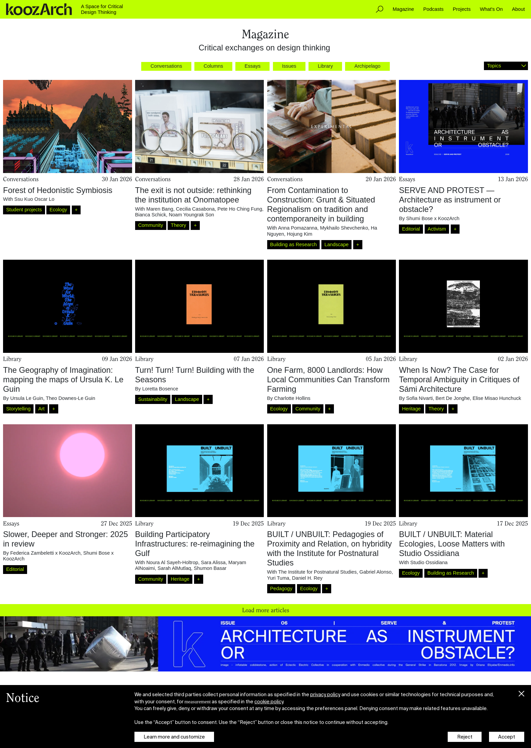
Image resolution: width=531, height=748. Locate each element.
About (518, 9)
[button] (521, 692)
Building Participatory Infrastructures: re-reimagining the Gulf (195, 544)
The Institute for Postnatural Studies (317, 572)
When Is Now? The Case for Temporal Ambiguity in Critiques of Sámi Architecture (459, 379)
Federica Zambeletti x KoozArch (45, 553)
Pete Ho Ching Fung (239, 209)
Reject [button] (464, 737)
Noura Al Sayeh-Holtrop (172, 562)
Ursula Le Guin (26, 398)
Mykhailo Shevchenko (344, 228)
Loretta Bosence (160, 388)
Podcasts (433, 9)
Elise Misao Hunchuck (496, 398)
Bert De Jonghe (453, 398)
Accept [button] (506, 737)
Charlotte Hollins (292, 398)
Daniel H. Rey (307, 578)
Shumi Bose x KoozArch (432, 218)
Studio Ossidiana (428, 562)
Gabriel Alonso (375, 572)
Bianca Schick (150, 214)
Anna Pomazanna (297, 228)
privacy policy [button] (325, 694)
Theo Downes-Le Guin (70, 398)
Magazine (403, 9)
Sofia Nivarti (419, 398)
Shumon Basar (210, 568)
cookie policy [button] (268, 702)
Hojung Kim (299, 234)
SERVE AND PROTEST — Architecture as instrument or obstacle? (450, 200)
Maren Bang (159, 209)
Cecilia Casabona (195, 209)
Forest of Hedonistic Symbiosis (57, 190)
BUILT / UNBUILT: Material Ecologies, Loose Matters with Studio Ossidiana (452, 544)
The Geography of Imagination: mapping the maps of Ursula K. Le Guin (63, 379)
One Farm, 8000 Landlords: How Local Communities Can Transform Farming (328, 379)
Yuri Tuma (278, 578)
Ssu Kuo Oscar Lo (34, 199)
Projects (462, 9)
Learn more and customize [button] (174, 737)
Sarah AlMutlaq (174, 568)
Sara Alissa (213, 562)
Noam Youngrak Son (191, 214)
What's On (491, 9)
